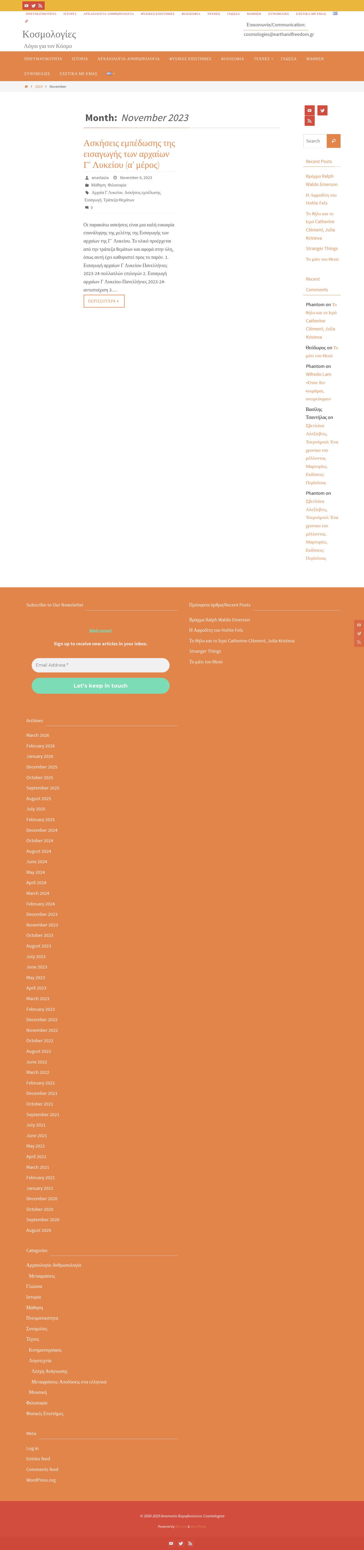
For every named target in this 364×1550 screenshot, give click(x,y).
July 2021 (36, 1125)
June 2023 (36, 967)
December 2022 (42, 1019)
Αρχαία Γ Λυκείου (107, 192)
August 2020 (38, 1230)
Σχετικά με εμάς (311, 14)
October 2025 (39, 777)
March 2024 (37, 893)
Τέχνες (213, 14)
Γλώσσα (233, 14)
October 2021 (39, 1104)
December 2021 (42, 1093)
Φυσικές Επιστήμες (158, 14)
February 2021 (40, 1177)
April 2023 (36, 988)
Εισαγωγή (93, 199)
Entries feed (38, 1459)
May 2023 (35, 977)
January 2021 (39, 1188)
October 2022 (39, 1040)
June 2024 (36, 861)
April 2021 (36, 1156)
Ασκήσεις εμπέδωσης (143, 192)
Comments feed (42, 1469)
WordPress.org (41, 1480)
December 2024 (42, 830)
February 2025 (40, 819)
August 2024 (38, 851)
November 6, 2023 (136, 177)
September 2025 (42, 788)
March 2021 (37, 1167)
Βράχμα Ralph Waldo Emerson (219, 620)
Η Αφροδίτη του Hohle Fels (216, 630)
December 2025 (42, 767)
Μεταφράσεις (42, 1276)
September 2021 (42, 1114)
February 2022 (40, 1083)
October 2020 (39, 1209)
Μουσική (38, 1392)
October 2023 (39, 935)
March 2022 (37, 1072)
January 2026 (39, 756)
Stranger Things (322, 248)
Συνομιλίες (278, 14)
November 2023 (42, 925)
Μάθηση (254, 14)
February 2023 (40, 1009)
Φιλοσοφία (191, 14)
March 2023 (37, 998)
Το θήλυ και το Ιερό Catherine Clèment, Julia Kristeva (321, 320)
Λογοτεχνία (40, 1360)
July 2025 (36, 809)
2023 (39, 86)
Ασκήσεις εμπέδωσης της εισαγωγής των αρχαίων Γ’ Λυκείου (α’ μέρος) (129, 153)
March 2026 (37, 735)
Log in (32, 1448)
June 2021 (36, 1135)
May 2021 (35, 1146)
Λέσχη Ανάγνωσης (50, 1371)
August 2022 (38, 1051)
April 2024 (36, 882)
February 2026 (40, 746)
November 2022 (42, 1030)
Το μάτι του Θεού (323, 259)
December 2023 (42, 914)
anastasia (100, 177)
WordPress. (198, 1526)
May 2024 (35, 872)
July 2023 (36, 956)
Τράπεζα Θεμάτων (119, 199)
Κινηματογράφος (45, 1350)
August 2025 (38, 798)
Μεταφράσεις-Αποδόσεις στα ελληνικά (69, 1382)
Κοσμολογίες (49, 34)
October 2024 (39, 840)
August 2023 (38, 946)
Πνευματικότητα (41, 14)
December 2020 (42, 1198)
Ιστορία (69, 14)
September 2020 (42, 1219)
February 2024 (40, 904)
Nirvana (181, 1526)
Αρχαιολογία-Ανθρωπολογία (108, 14)
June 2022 (36, 1062)
